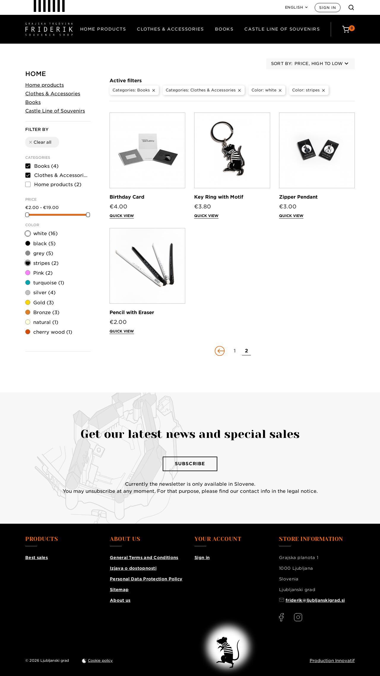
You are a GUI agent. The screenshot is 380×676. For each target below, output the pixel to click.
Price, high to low (321, 63)
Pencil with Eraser (132, 312)
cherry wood (52, 332)
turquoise (48, 283)
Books (224, 29)
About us (120, 600)
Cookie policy (100, 660)
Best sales (36, 557)
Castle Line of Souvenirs (282, 29)
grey (43, 253)
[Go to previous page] (220, 351)
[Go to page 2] (246, 350)
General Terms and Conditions (144, 557)
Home (35, 73)
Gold (43, 302)
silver (44, 292)
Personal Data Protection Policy (146, 579)
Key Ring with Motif (218, 197)
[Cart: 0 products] (348, 29)
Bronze (46, 312)
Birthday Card (127, 197)
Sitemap (119, 589)
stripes (45, 263)
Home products (103, 29)
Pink (43, 273)
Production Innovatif (332, 660)
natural (45, 322)
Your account (217, 539)
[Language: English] (296, 7)
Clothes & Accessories (170, 29)
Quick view (122, 215)
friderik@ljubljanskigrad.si (315, 600)
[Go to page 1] (234, 350)
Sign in (327, 7)
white (45, 233)
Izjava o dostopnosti (133, 568)
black (44, 243)
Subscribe (190, 463)
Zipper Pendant (298, 197)
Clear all (39, 142)
